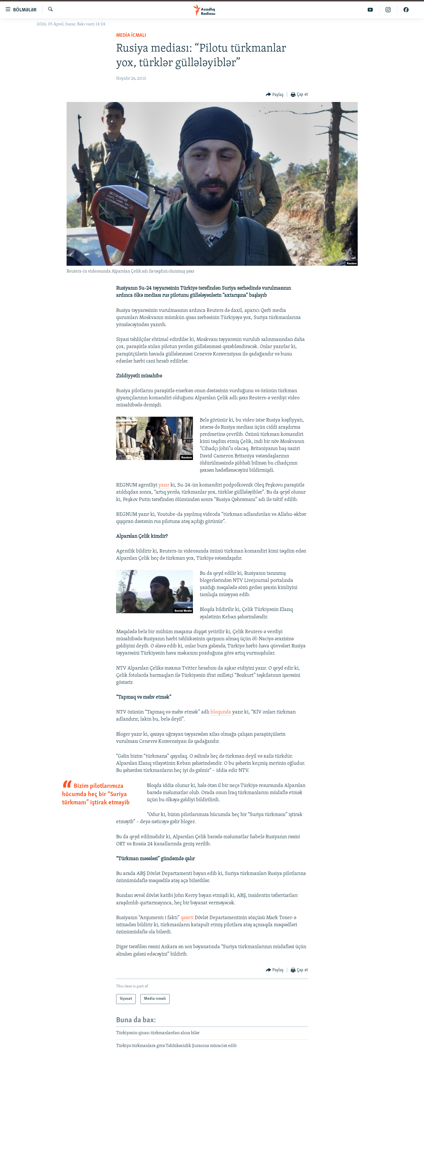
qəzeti (187, 918)
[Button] (275, 95)
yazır (164, 485)
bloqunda (221, 712)
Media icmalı (131, 35)
